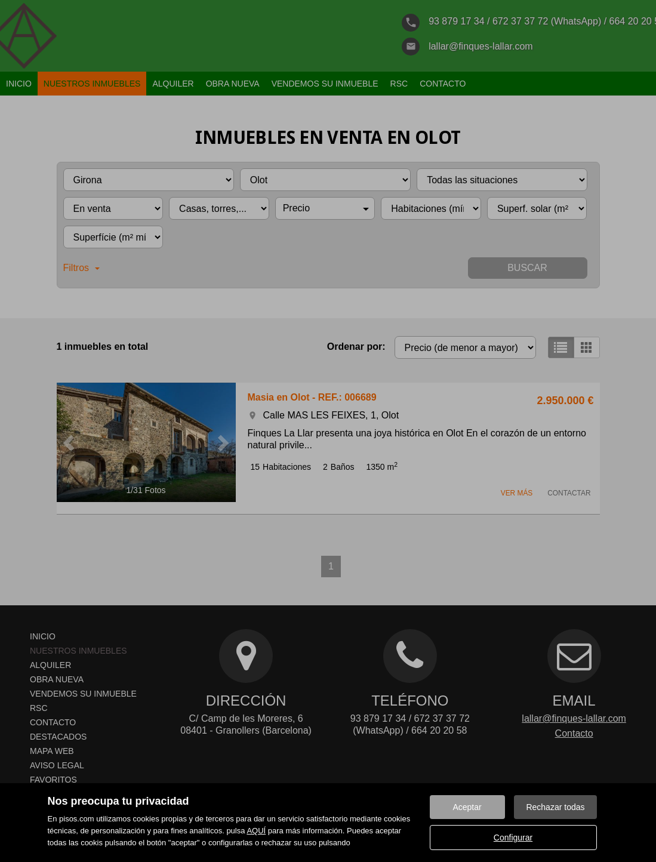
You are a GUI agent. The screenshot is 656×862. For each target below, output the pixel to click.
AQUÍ (256, 830)
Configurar (513, 837)
